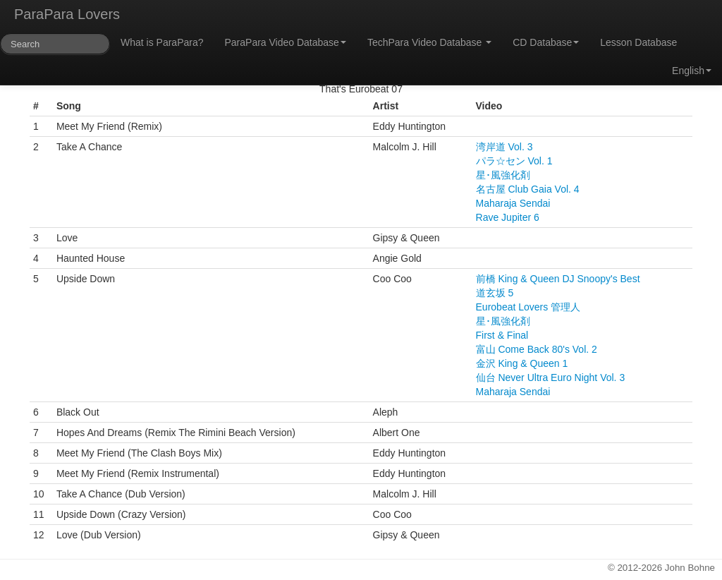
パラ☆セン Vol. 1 (514, 161)
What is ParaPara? (162, 42)
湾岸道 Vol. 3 (504, 146)
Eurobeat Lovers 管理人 (528, 307)
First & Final (502, 335)
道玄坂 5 (495, 292)
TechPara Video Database (429, 42)
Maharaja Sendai (513, 203)
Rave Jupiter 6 (507, 217)
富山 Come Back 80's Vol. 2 (536, 349)
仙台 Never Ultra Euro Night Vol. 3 (550, 377)
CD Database (546, 42)
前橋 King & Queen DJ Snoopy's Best (558, 278)
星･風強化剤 (503, 175)
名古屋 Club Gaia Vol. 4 (528, 189)
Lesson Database (638, 42)
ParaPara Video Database (285, 42)
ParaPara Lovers (67, 14)
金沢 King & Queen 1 (522, 363)
